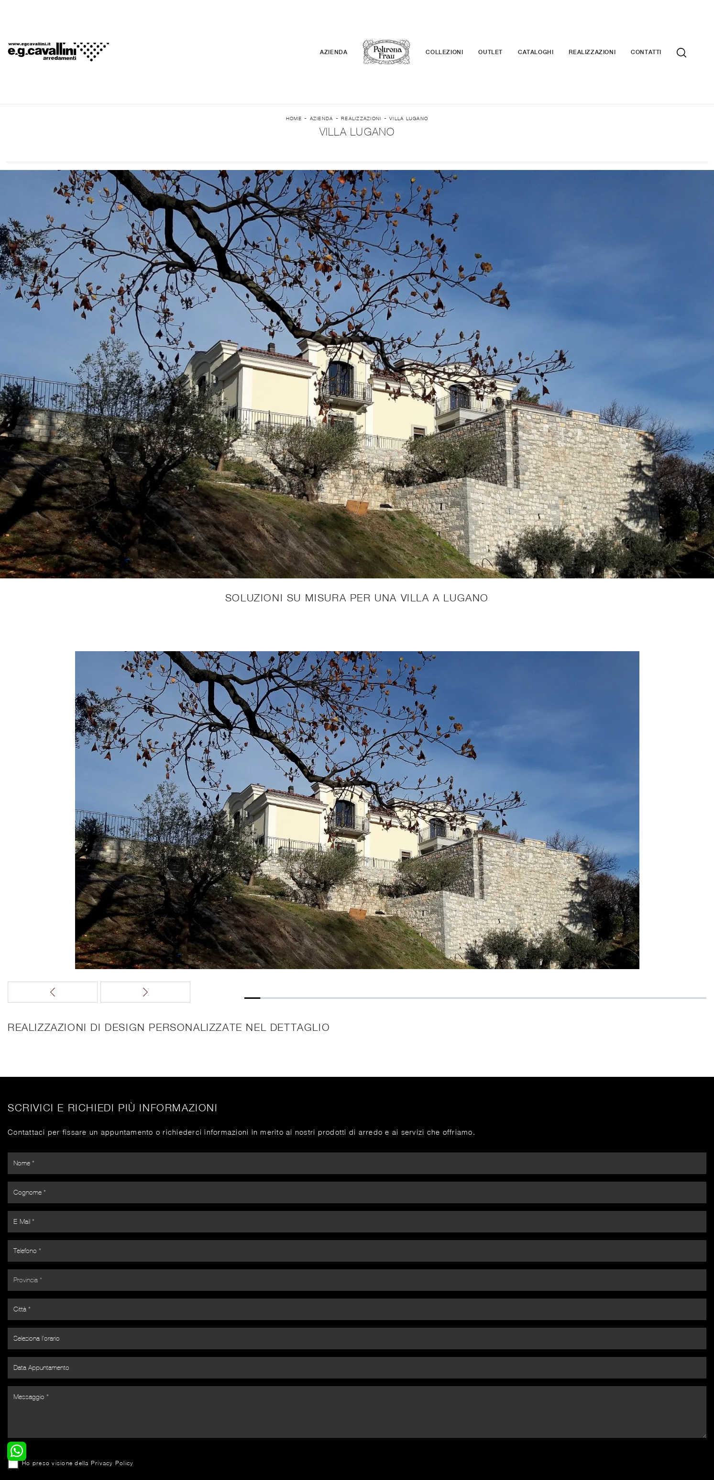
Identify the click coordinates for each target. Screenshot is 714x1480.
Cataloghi (550, 24)
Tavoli (193, 1372)
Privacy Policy (353, 1171)
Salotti (194, 1353)
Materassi (378, 1381)
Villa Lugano (408, 77)
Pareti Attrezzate (211, 1363)
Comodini (20, 1381)
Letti (13, 1353)
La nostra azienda (570, 1353)
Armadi (17, 1372)
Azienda (348, 24)
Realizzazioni (606, 24)
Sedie (193, 1381)
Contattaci (558, 1363)
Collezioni (458, 24)
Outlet (505, 24)
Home (294, 77)
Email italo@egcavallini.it (544, 1414)
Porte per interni (389, 1353)
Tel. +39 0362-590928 (399, 1414)
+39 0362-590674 (471, 1414)
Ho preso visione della (319, 1171)
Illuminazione (383, 1363)
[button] (316, 903)
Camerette (23, 1363)
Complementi (384, 1372)
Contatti (660, 24)
